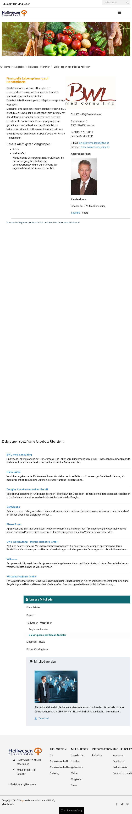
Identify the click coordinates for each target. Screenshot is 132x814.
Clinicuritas (13, 472)
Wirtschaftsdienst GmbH (21, 576)
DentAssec (13, 506)
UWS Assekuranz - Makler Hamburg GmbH (32, 541)
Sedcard (76, 212)
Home (7, 67)
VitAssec (12, 559)
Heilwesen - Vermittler (39, 67)
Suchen (128, 4)
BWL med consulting (19, 454)
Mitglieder (19, 67)
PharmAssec (14, 524)
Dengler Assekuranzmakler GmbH (27, 489)
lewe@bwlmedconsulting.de (94, 143)
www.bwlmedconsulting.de (95, 147)
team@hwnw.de (27, 784)
